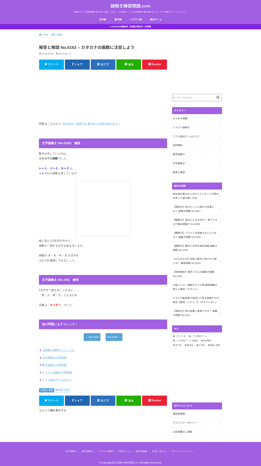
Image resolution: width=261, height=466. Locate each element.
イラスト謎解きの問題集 (57, 372)
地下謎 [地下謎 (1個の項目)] (178, 342)
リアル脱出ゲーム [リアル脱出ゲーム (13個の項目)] (199, 333)
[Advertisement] (103, 95)
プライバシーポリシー (185, 419)
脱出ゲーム (156, 19)
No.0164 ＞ (114, 337)
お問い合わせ (159, 447)
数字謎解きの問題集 (54, 365)
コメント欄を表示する (52, 410)
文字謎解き (179, 162)
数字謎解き (179, 153)
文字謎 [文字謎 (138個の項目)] (202, 342)
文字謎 (102, 19)
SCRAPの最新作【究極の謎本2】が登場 (131, 27)
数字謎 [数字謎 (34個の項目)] (190, 342)
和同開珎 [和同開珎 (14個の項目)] (208, 338)
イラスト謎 (136, 19)
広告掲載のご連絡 (182, 428)
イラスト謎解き (181, 127)
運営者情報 (179, 410)
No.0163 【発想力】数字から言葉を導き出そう (91, 124)
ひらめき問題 (180, 118)
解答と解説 (47, 391)
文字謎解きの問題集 (54, 358)
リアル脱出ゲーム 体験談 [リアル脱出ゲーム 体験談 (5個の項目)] (186, 338)
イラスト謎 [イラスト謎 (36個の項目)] (180, 333)
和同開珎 (177, 145)
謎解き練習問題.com (130, 6)
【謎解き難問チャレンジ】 (58, 350)
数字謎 (118, 19)
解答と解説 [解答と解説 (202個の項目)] (215, 342)
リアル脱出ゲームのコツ (57, 380)
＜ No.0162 (92, 337)
